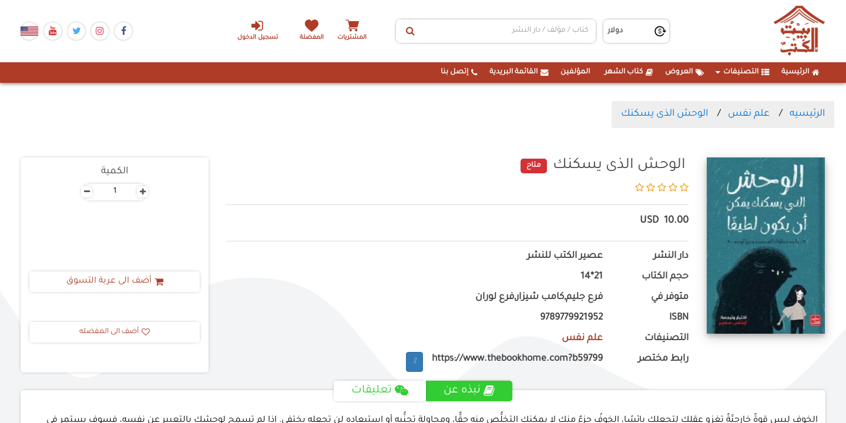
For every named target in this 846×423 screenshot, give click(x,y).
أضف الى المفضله (114, 332)
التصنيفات (743, 72)
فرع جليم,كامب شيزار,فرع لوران (539, 298)
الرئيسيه (807, 114)
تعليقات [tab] (379, 391)
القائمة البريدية (519, 72)
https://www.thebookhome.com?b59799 (517, 359)
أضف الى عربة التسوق (114, 281)
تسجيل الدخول (257, 30)
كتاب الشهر (629, 72)
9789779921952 (571, 318)
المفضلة (312, 38)
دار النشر (671, 256)
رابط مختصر (663, 359)
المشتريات (352, 38)
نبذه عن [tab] (469, 391)
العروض (684, 72)
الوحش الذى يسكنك (664, 114)
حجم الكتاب (665, 277)
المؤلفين (575, 72)
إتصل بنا (459, 72)
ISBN (679, 318)
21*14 (591, 277)
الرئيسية (800, 72)
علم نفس (749, 114)
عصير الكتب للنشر (565, 256)
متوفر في (670, 298)
